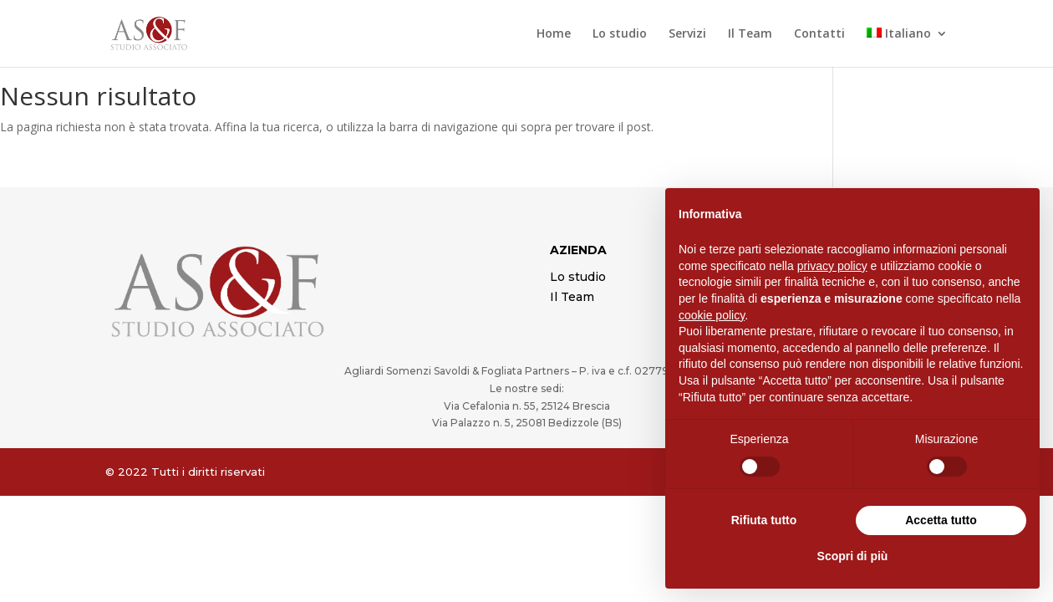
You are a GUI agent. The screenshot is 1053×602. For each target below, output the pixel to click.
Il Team (750, 34)
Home (554, 34)
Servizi (687, 34)
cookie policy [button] (712, 315)
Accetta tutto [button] (941, 520)
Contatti (819, 34)
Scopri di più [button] (852, 556)
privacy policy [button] (832, 266)
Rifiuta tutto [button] (764, 520)
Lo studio (620, 34)
